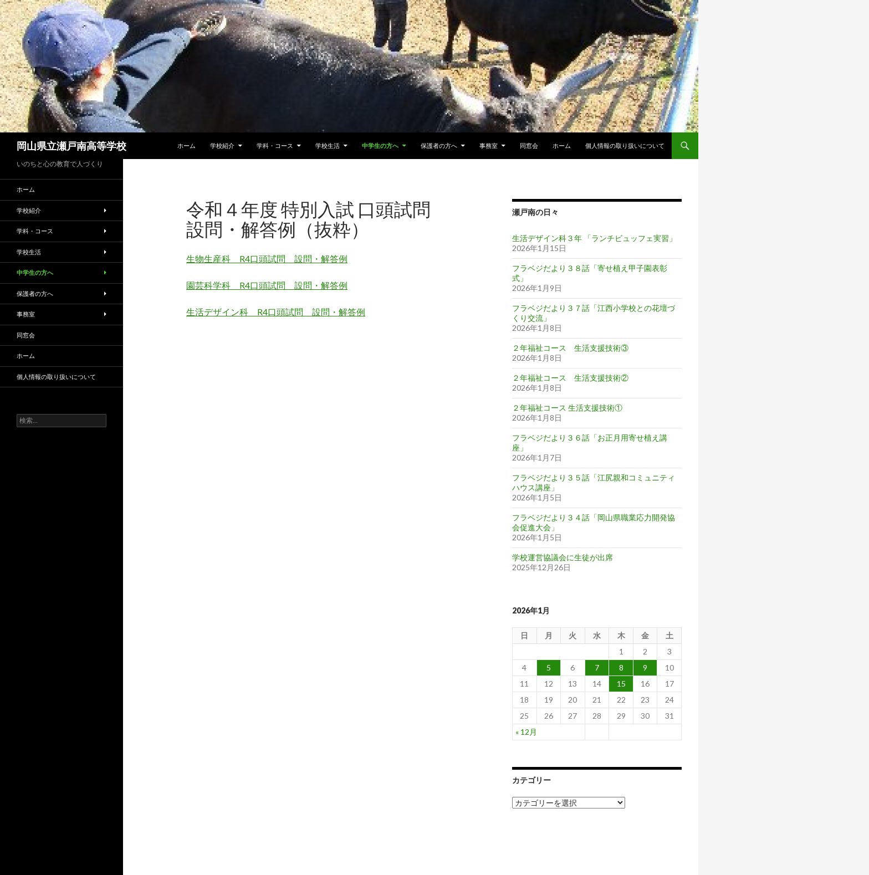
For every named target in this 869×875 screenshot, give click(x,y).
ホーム (186, 145)
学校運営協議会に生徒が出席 (562, 557)
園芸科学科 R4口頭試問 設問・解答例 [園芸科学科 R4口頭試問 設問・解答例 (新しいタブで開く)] (266, 285)
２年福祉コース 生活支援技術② (570, 377)
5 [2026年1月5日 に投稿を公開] (548, 667)
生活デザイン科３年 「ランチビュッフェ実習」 (594, 238)
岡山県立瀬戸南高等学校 (71, 146)
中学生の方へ (380, 145)
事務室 (488, 145)
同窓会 (529, 145)
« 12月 (526, 731)
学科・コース (275, 145)
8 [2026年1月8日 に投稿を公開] (621, 667)
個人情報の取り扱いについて (624, 145)
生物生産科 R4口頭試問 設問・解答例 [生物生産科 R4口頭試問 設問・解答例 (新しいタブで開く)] (266, 258)
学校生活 (327, 145)
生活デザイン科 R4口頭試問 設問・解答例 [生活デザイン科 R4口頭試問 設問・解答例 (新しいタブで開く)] (275, 311)
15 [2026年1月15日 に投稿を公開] (621, 683)
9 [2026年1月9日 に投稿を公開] (645, 667)
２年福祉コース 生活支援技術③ (570, 347)
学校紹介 (222, 145)
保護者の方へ (439, 145)
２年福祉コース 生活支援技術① (567, 407)
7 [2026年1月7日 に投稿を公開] (597, 667)
